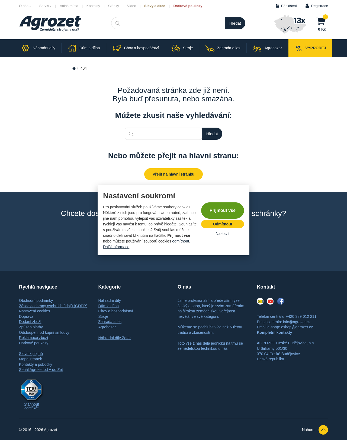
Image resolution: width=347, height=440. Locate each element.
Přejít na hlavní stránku (173, 174)
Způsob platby (31, 327)
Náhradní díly (109, 300)
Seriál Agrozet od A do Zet (41, 369)
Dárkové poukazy (187, 6)
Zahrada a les (110, 321)
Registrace (319, 6)
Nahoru (315, 430)
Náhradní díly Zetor (114, 338)
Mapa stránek (30, 359)
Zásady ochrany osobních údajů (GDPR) (53, 306)
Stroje (103, 316)
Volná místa (69, 6)
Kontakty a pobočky (35, 364)
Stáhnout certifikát (31, 406)
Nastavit (223, 233)
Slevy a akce (154, 6)
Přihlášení (289, 6)
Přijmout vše (223, 210)
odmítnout (180, 241)
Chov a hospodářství (115, 311)
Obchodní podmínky (36, 300)
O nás (25, 6)
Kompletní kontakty (274, 332)
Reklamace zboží (33, 337)
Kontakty (93, 6)
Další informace (116, 247)
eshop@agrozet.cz (297, 327)
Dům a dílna (108, 306)
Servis (45, 6)
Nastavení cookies (34, 311)
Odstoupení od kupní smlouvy (44, 332)
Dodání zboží (30, 321)
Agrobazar (107, 327)
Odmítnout (222, 224)
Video (131, 6)
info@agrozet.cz (296, 322)
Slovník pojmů (31, 353)
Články (113, 6)
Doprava (26, 316)
